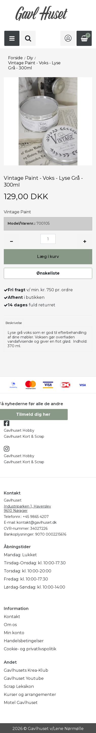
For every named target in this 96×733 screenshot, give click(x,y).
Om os (10, 624)
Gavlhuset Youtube (24, 678)
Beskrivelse (14, 323)
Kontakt (12, 616)
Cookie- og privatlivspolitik (30, 649)
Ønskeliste (48, 273)
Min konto (14, 632)
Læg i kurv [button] (48, 256)
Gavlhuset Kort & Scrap (24, 436)
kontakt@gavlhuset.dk (37, 522)
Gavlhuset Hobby (19, 430)
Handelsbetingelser (24, 640)
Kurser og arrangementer (30, 694)
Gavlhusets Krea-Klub (26, 670)
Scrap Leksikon (19, 686)
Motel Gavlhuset (21, 702)
